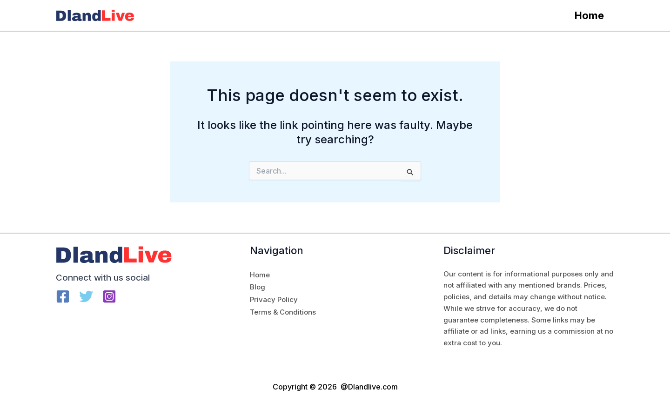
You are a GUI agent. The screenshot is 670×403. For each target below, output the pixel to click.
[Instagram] (109, 296)
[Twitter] (86, 296)
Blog (257, 286)
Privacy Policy (274, 299)
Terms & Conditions (283, 312)
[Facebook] (63, 296)
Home (589, 15)
